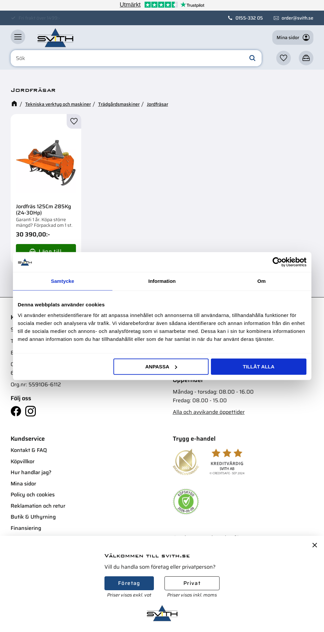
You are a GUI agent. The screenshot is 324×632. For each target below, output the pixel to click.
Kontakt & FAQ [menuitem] (29, 450)
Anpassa (161, 366)
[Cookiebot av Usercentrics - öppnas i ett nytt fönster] (277, 262)
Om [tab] (261, 281)
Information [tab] (162, 281)
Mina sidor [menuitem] (23, 483)
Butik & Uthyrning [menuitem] (33, 517)
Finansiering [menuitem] (26, 528)
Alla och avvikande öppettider (209, 412)
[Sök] (252, 58)
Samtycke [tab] (62, 281)
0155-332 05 (249, 18)
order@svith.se (297, 18)
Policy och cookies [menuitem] (33, 494)
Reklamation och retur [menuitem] (38, 506)
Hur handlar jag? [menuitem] (31, 472)
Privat (192, 583)
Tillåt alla (258, 366)
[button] (18, 37)
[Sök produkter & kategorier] (136, 58)
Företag (129, 583)
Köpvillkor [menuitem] (22, 461)
